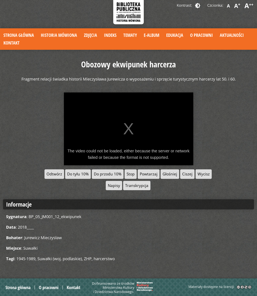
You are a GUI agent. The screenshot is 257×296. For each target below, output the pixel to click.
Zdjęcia (90, 35)
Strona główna (18, 35)
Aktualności (232, 35)
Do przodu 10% (108, 174)
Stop (131, 174)
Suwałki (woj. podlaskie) (59, 258)
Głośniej (170, 174)
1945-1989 (25, 258)
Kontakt (11, 43)
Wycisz (204, 174)
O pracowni (201, 35)
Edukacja (174, 35)
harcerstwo (104, 258)
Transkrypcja (136, 185)
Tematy (130, 35)
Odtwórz (54, 174)
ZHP (88, 258)
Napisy (114, 185)
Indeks (110, 35)
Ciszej (187, 174)
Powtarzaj (149, 174)
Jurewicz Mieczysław (43, 237)
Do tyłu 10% (78, 174)
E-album (151, 35)
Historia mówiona (59, 35)
